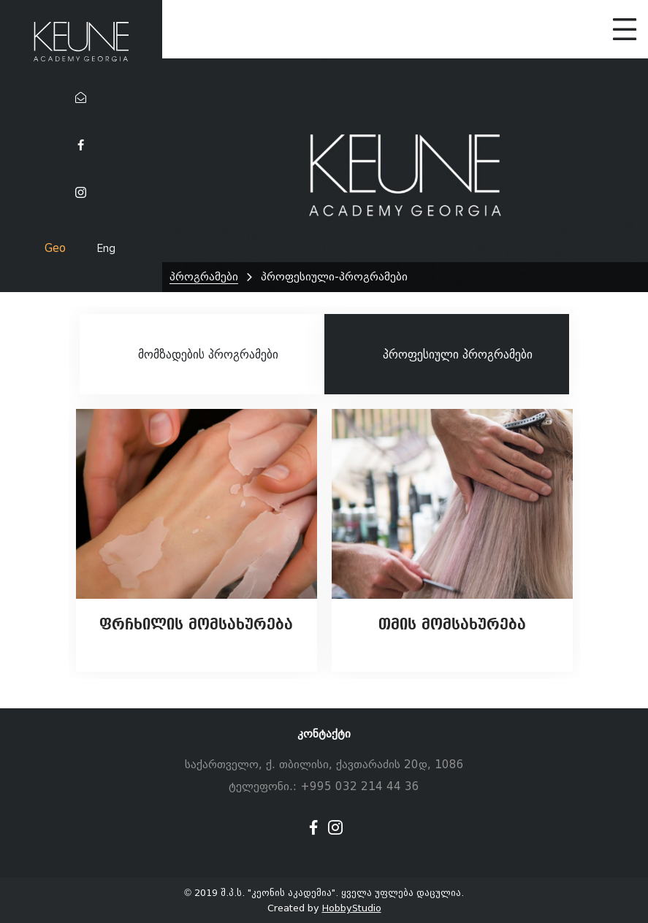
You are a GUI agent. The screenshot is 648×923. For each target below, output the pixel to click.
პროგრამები (203, 276)
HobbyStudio (351, 908)
